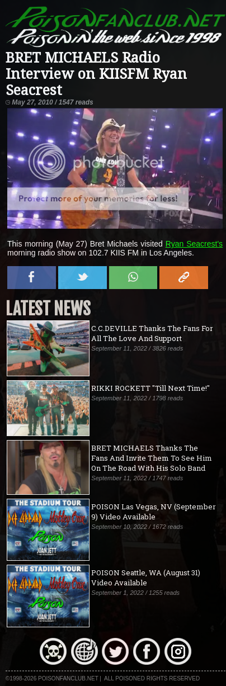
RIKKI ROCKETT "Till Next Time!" (150, 388)
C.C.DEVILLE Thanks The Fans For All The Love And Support (152, 333)
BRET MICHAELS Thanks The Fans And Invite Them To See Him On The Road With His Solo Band (151, 458)
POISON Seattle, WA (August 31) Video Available (145, 577)
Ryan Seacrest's (194, 243)
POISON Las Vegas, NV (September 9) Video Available (153, 512)
